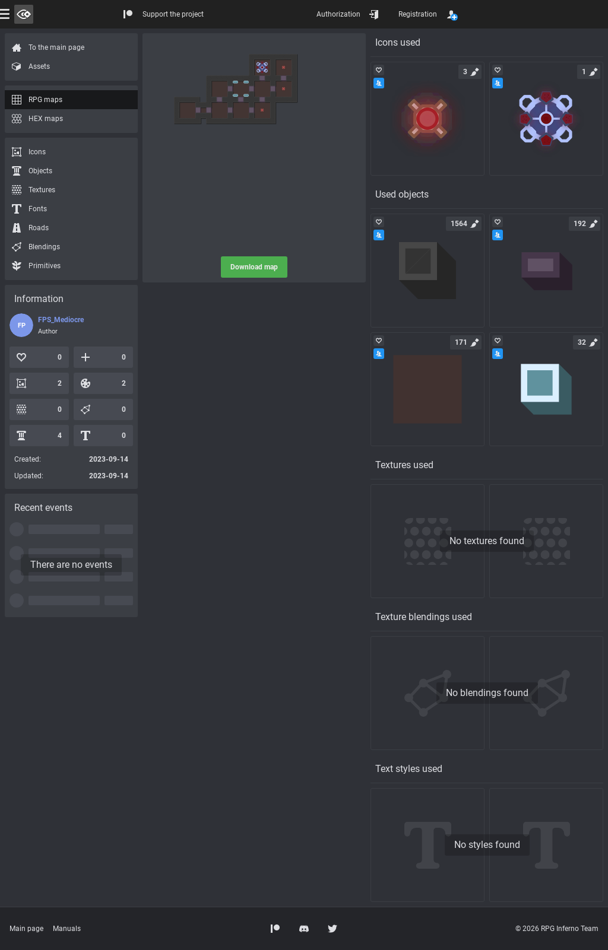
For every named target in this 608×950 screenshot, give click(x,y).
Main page (26, 928)
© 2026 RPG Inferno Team (556, 928)
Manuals (67, 928)
